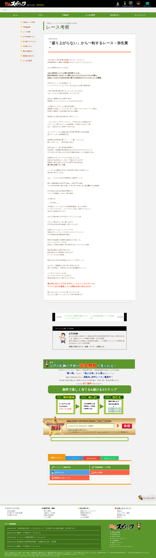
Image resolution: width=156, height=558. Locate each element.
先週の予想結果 (49, 515)
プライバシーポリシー (119, 538)
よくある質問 (90, 15)
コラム (40, 15)
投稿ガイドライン (117, 542)
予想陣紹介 (83, 515)
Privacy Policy (39, 555)
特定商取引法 (116, 534)
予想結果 (65, 15)
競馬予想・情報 (49, 508)
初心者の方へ (115, 15)
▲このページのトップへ (146, 497)
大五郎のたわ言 (12, 515)
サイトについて (140, 15)
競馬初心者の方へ (86, 513)
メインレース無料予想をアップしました (31, 537)
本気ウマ (120, 517)
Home (5, 10)
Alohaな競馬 (11, 511)
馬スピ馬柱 (47, 511)
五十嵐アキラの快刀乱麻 (14, 513)
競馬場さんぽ (121, 515)
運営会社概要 (116, 532)
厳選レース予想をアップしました (29, 533)
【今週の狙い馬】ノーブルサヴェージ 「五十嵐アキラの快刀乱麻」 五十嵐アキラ (46, 528)
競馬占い (120, 511)
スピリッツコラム (13, 508)
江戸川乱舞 (73, 334)
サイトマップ (116, 544)
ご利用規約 (115, 540)
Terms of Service (51, 555)
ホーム (15, 15)
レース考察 (47, 517)
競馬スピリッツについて (88, 511)
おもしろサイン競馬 (123, 513)
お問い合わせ (116, 536)
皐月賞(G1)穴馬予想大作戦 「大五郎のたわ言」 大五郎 (36, 542)
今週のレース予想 (49, 513)
